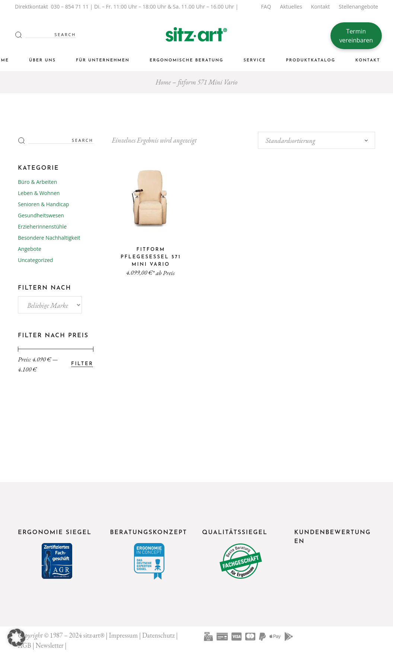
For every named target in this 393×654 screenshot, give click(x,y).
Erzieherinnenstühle (42, 226)
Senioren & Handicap (43, 204)
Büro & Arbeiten (37, 181)
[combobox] (316, 140)
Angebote (29, 248)
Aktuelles (291, 6)
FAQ (266, 6)
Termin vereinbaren (356, 35)
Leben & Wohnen (39, 193)
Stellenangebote (358, 6)
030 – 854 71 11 (70, 6)
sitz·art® (94, 635)
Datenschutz (158, 635)
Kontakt (320, 6)
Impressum (123, 635)
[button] (16, 637)
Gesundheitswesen (41, 215)
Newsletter (50, 645)
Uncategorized (35, 260)
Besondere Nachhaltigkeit (49, 237)
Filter (82, 363)
